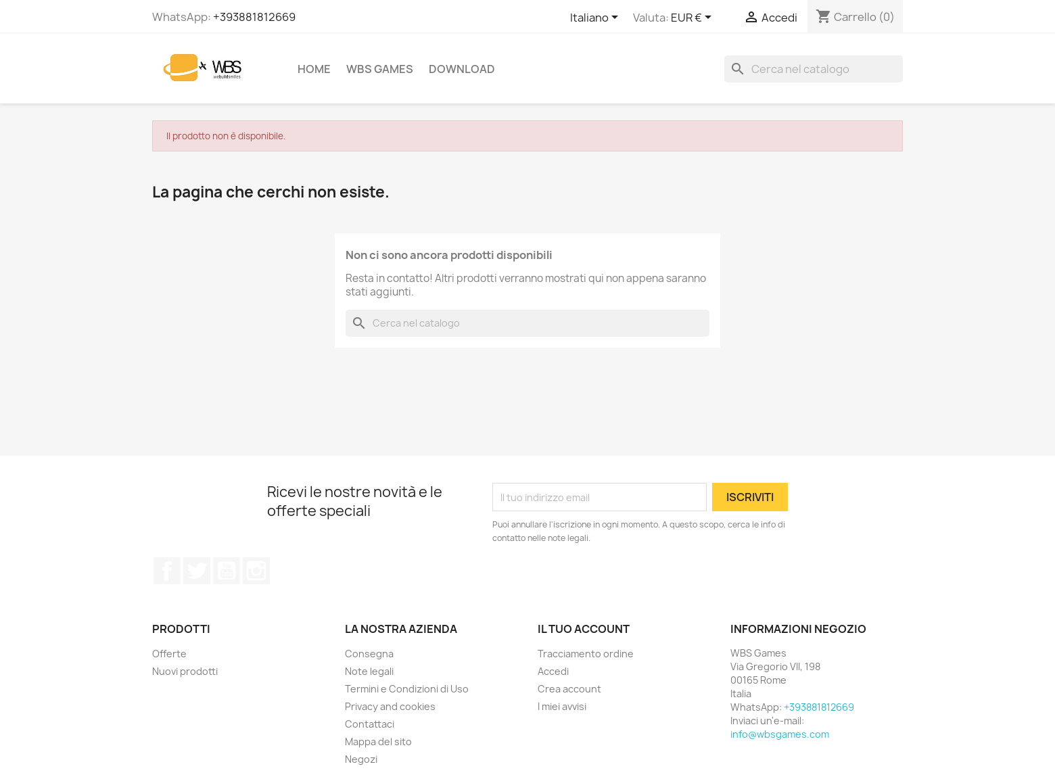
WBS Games (379, 69)
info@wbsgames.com (779, 734)
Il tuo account (584, 628)
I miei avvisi (562, 706)
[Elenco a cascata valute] (693, 18)
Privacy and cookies (390, 706)
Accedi (553, 671)
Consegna (369, 653)
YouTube (226, 570)
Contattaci (369, 723)
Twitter (196, 570)
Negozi (361, 759)
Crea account (569, 688)
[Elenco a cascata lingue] (596, 18)
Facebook (167, 570)
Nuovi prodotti (185, 671)
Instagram (256, 570)
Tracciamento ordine (586, 653)
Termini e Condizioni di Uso (407, 688)
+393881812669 (254, 16)
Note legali (369, 671)
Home (314, 69)
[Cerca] (813, 69)
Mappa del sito (378, 741)
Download (462, 69)
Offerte (169, 653)
